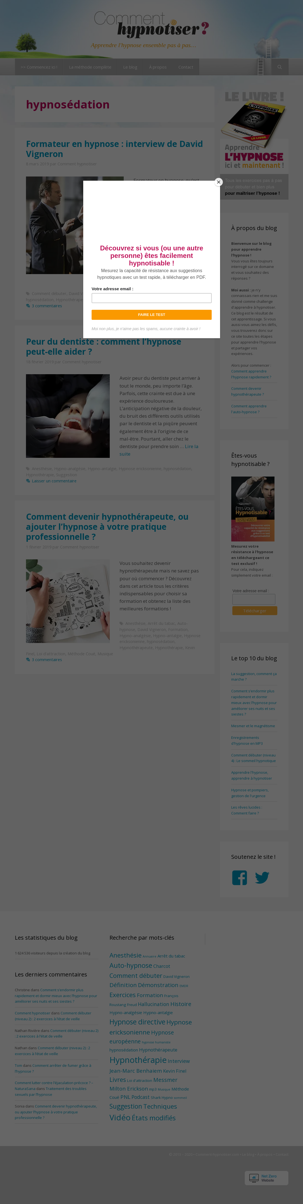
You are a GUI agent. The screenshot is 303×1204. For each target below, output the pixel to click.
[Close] (218, 182)
